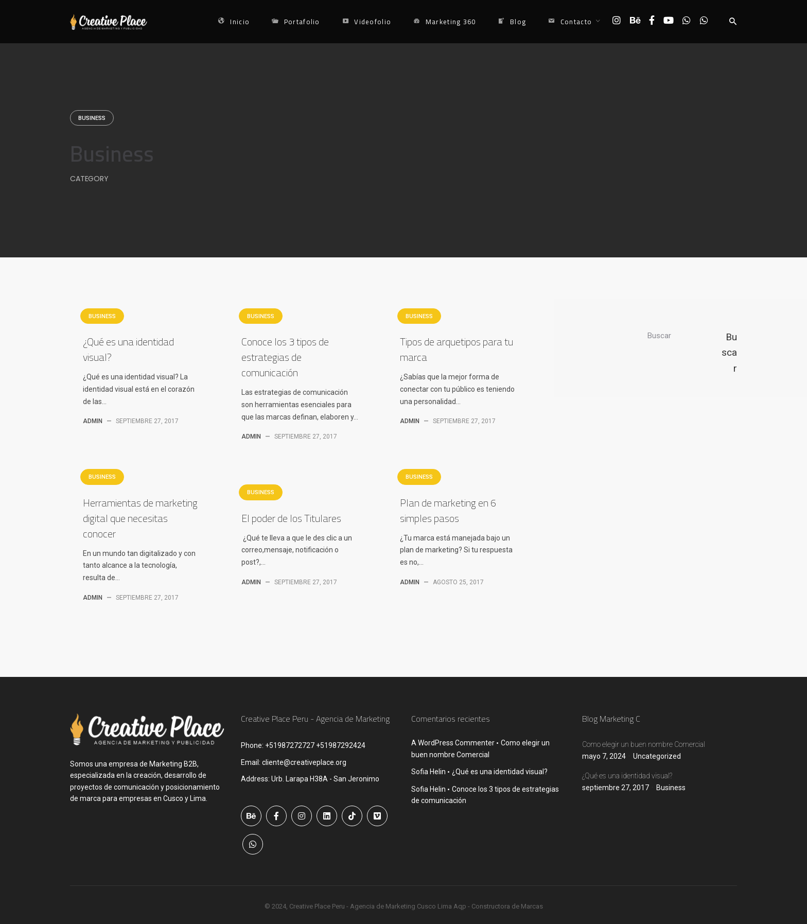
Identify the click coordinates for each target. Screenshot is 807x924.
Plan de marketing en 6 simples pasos (448, 510)
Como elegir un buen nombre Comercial (643, 744)
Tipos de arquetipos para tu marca (456, 349)
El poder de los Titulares (291, 518)
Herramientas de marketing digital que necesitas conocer (140, 518)
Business (92, 118)
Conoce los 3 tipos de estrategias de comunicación (285, 357)
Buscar (659, 335)
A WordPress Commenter (453, 743)
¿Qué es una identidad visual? (128, 349)
